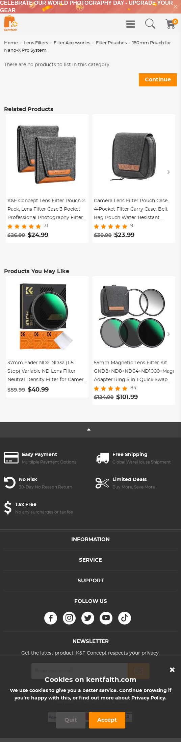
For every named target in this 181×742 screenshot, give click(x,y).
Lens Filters (36, 43)
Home (11, 43)
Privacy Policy (148, 698)
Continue (158, 79)
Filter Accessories (72, 43)
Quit (70, 720)
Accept (107, 720)
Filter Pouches (111, 43)
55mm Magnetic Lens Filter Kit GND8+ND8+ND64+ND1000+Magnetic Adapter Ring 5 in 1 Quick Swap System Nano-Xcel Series (134, 372)
